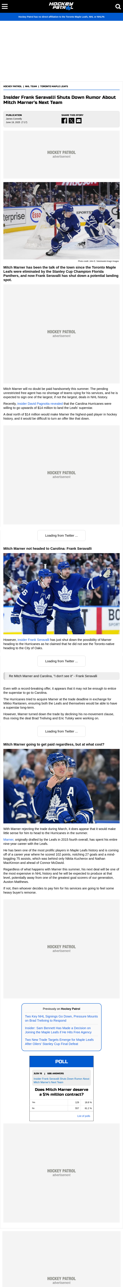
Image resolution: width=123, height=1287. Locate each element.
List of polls (83, 1116)
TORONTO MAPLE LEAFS (54, 86)
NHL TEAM (31, 86)
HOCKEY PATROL (12, 86)
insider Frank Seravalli (33, 640)
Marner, (8, 839)
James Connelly (14, 118)
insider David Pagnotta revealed (40, 403)
